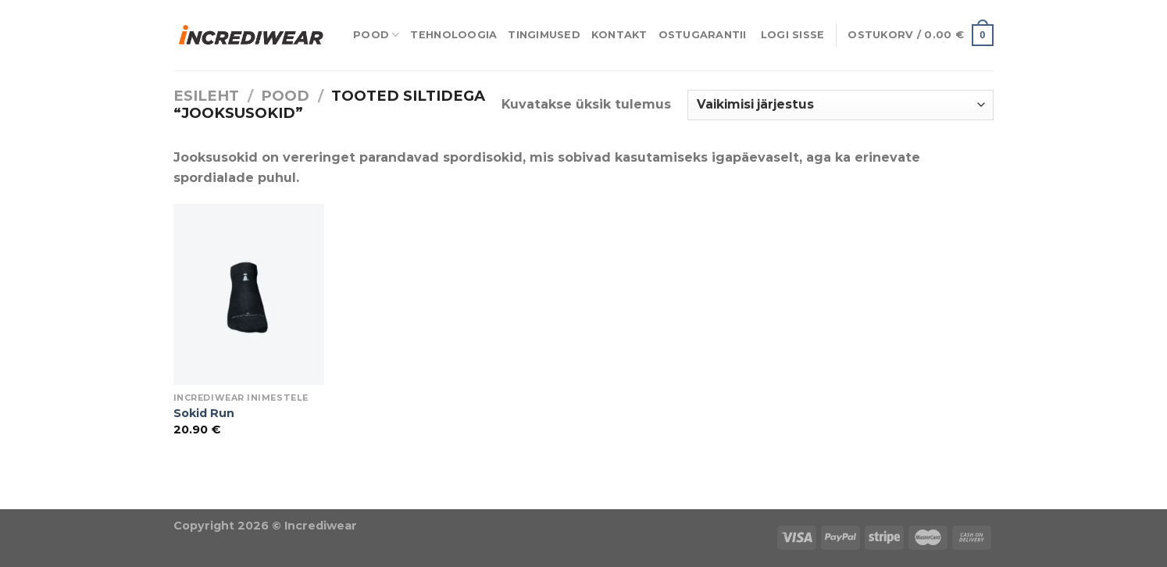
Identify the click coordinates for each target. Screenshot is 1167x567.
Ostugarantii (702, 35)
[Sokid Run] (248, 294)
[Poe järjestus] (840, 105)
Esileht (206, 96)
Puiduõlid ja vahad (63, 499)
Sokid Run (203, 413)
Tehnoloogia (453, 35)
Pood (376, 34)
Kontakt (619, 35)
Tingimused (544, 35)
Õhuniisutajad (175, 499)
